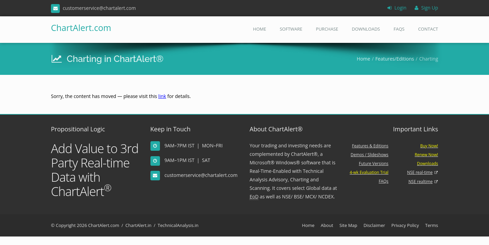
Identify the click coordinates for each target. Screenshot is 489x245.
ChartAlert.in (138, 225)
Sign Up (426, 7)
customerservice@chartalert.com (200, 175)
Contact (428, 29)
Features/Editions (394, 58)
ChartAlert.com (79, 27)
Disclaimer (374, 225)
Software (291, 29)
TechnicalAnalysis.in (178, 225)
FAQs (399, 29)
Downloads (366, 29)
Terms (431, 225)
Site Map (348, 225)
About (327, 225)
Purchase (327, 29)
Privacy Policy (405, 225)
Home (259, 29)
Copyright (66, 225)
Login (396, 7)
